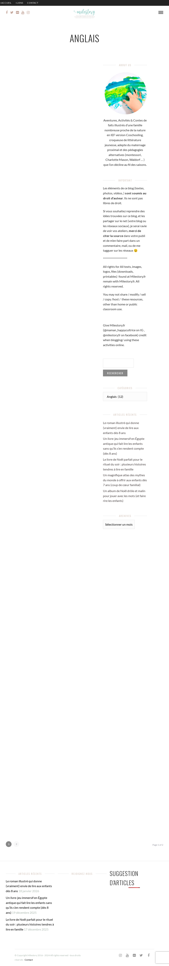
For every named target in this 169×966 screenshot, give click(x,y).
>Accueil (6, 3)
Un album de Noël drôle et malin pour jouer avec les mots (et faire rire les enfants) (124, 495)
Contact (32, 3)
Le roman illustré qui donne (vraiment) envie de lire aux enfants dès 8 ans (121, 427)
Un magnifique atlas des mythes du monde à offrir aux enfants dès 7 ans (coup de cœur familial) (125, 480)
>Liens (19, 3)
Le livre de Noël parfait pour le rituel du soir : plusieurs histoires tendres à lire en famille (124, 464)
